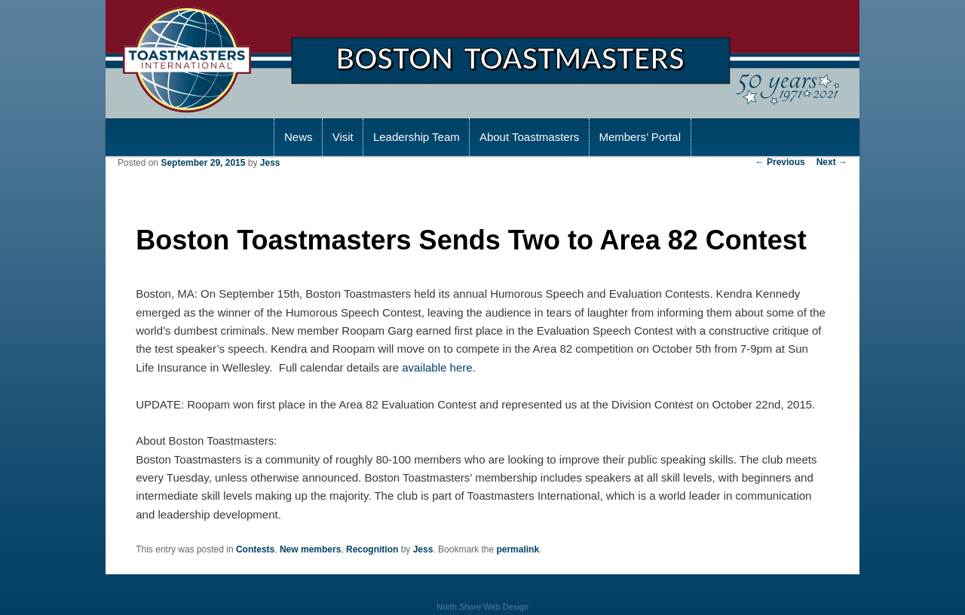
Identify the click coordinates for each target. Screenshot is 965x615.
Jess (270, 163)
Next (831, 162)
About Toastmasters (529, 136)
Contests (255, 549)
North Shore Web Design (482, 606)
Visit (343, 136)
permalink (517, 549)
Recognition (372, 549)
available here (437, 367)
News (298, 136)
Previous (780, 162)
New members (310, 549)
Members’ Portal (640, 136)
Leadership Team (416, 136)
